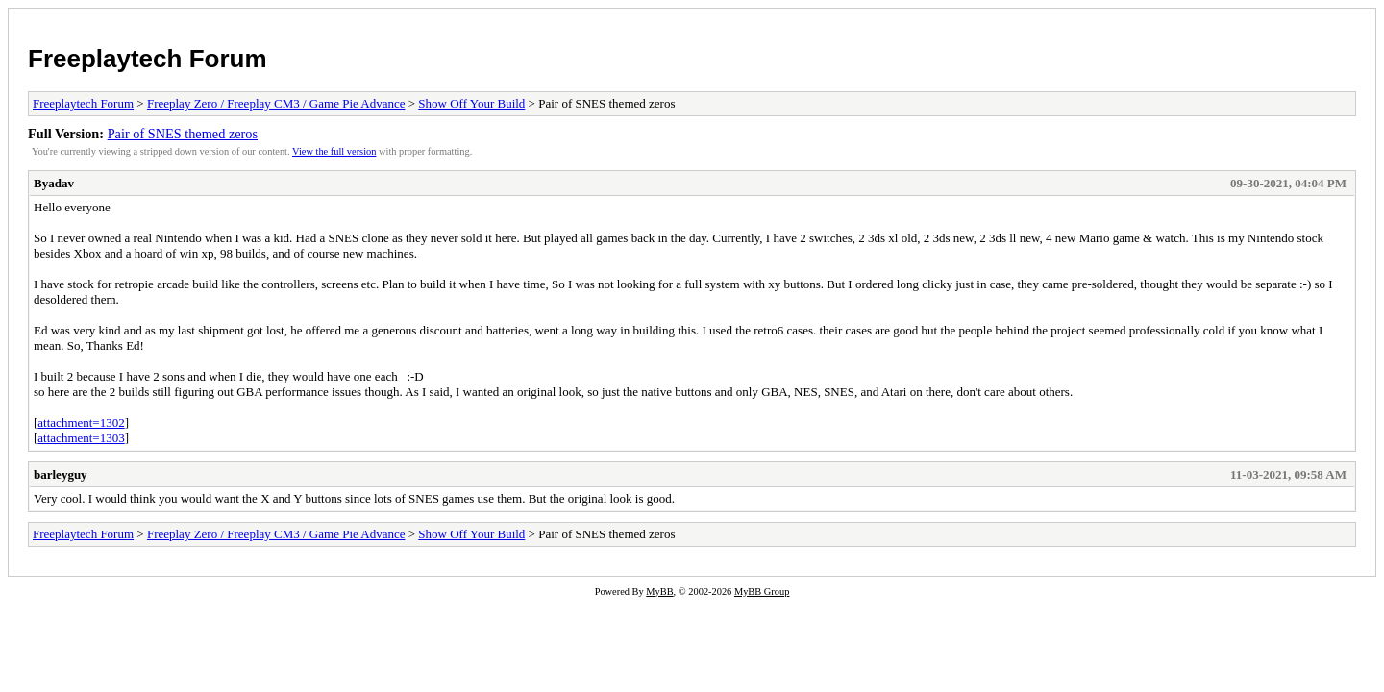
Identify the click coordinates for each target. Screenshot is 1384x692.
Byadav (54, 183)
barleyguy (60, 474)
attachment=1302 (80, 422)
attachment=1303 (80, 438)
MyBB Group (761, 591)
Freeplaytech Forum (147, 58)
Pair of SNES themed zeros (183, 133)
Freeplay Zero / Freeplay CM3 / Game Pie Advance (276, 103)
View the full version (334, 151)
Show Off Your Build (471, 103)
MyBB (659, 591)
